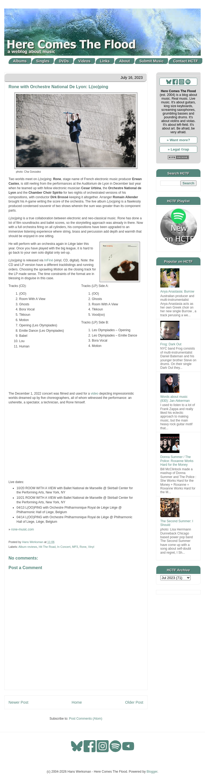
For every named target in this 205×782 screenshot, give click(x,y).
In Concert (64, 546)
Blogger (152, 771)
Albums (20, 61)
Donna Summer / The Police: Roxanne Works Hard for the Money (177, 461)
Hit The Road (47, 546)
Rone (83, 546)
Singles (43, 61)
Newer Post (18, 702)
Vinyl (91, 546)
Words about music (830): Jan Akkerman (175, 398)
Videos (84, 61)
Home (77, 702)
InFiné (48, 260)
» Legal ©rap (178, 149)
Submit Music (152, 61)
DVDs (64, 61)
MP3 (75, 546)
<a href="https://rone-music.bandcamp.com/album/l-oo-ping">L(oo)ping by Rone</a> (76, 371)
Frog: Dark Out (170, 344)
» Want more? (178, 140)
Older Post (134, 702)
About (124, 61)
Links (105, 61)
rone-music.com (22, 529)
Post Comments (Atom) (85, 718)
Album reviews (27, 546)
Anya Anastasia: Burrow (177, 291)
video (95, 393)
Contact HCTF (185, 61)
